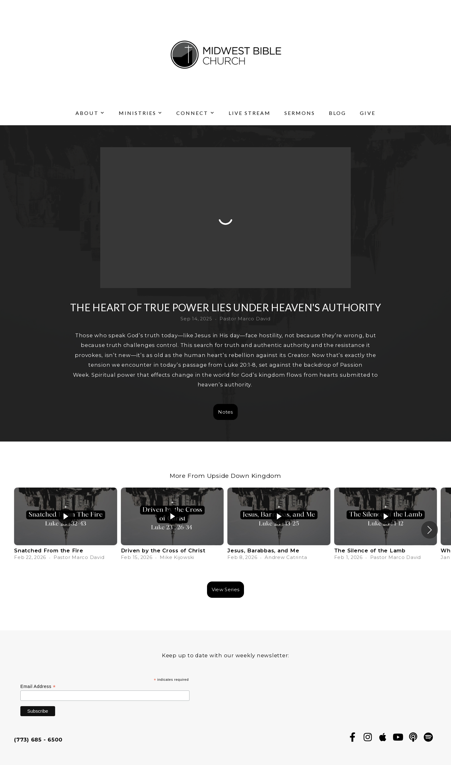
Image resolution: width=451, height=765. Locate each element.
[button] (429, 530)
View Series (225, 589)
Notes (225, 412)
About (90, 113)
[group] (65, 526)
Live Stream (250, 113)
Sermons (299, 113)
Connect (195, 113)
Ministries (141, 113)
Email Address (38, 687)
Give (367, 113)
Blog (337, 113)
